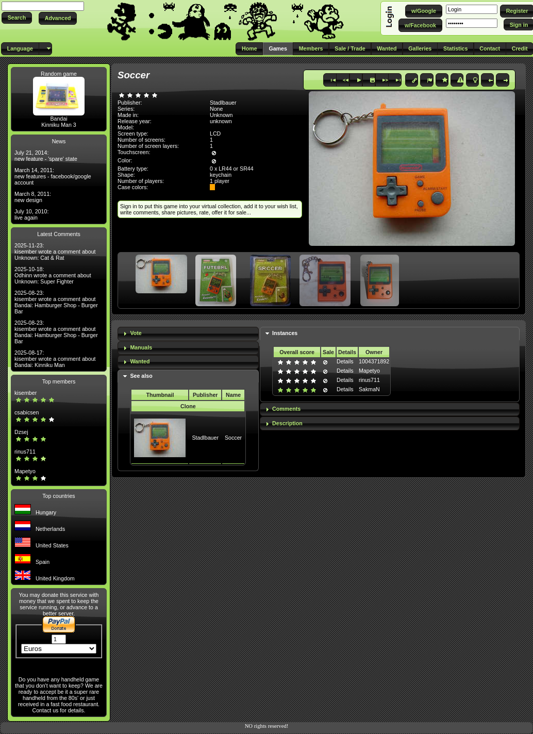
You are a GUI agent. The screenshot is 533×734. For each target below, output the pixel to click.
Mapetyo (25, 471)
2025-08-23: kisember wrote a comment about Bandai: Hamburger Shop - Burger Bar (56, 302)
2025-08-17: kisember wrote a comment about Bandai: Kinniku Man (55, 358)
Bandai (58, 118)
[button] (17, 18)
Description (287, 423)
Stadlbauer (205, 438)
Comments (286, 409)
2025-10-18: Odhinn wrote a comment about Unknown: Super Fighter (52, 275)
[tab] (188, 334)
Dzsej (21, 432)
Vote (135, 333)
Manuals (141, 347)
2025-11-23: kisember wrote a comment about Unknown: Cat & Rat (55, 251)
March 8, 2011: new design (32, 197)
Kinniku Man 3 (58, 125)
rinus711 (25, 451)
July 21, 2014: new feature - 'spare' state (45, 155)
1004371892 (374, 361)
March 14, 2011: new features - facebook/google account (52, 176)
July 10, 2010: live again (31, 214)
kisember (25, 393)
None (216, 109)
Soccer (233, 438)
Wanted (139, 361)
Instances (284, 333)
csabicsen (26, 412)
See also (141, 376)
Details (345, 361)
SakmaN (369, 389)
